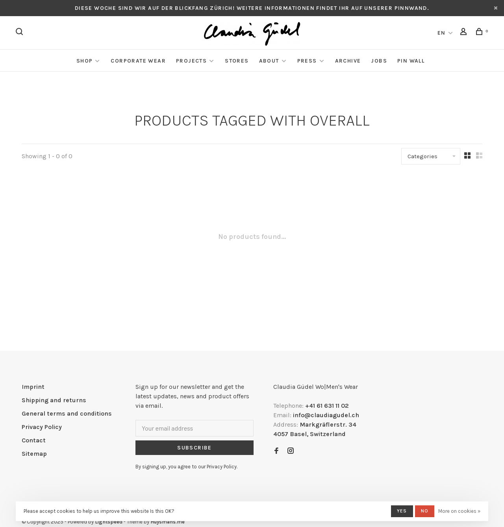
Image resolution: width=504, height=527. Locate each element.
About (269, 60)
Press (307, 60)
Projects (191, 60)
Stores (236, 60)
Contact (34, 440)
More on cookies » (459, 511)
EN (441, 33)
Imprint (33, 386)
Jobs (379, 60)
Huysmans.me (167, 522)
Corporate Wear (138, 60)
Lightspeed (108, 522)
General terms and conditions (67, 413)
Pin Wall (410, 60)
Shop (84, 60)
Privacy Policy (42, 427)
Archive (348, 60)
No (424, 511)
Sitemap (34, 453)
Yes (402, 511)
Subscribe (194, 447)
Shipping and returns (54, 400)
